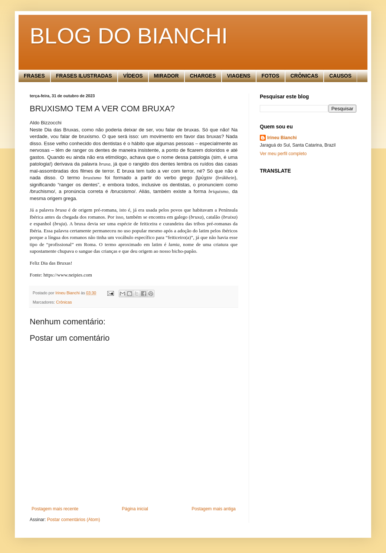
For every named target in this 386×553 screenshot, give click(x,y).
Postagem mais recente (55, 508)
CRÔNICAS (304, 76)
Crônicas (64, 302)
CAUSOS (340, 76)
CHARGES (203, 76)
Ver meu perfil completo (283, 153)
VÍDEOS (133, 76)
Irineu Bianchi (282, 137)
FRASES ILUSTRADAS (84, 76)
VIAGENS (239, 76)
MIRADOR (166, 76)
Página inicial (135, 508)
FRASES (34, 76)
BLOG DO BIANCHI (129, 35)
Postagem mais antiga (214, 508)
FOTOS (270, 76)
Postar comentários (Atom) (73, 519)
